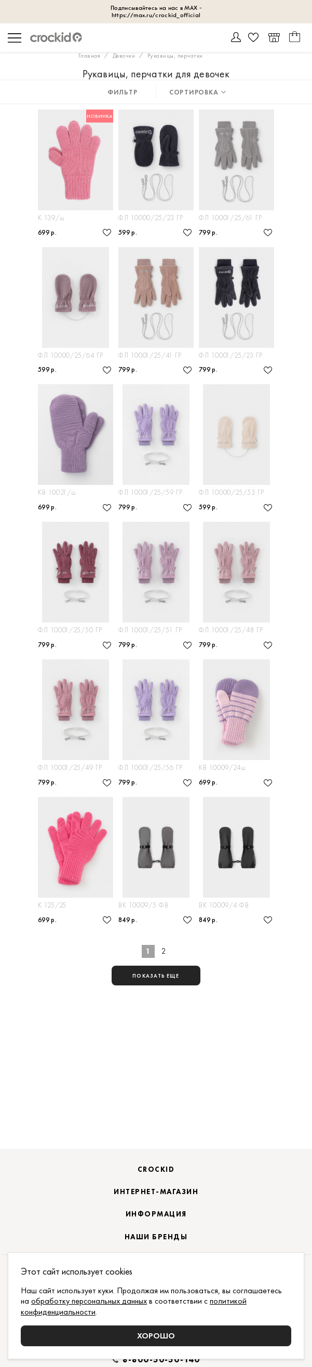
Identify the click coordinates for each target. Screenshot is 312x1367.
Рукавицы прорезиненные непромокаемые (156, 949)
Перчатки (53, 228)
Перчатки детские (67, 949)
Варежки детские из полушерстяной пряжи (75, 516)
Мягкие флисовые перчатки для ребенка (156, 372)
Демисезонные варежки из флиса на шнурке (156, 228)
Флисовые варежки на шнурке (236, 516)
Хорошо (156, 1335)
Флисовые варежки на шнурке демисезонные (75, 372)
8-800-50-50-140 (161, 1360)
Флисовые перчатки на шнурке (236, 228)
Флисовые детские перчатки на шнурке (236, 372)
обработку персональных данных (89, 1300)
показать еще (155, 1016)
